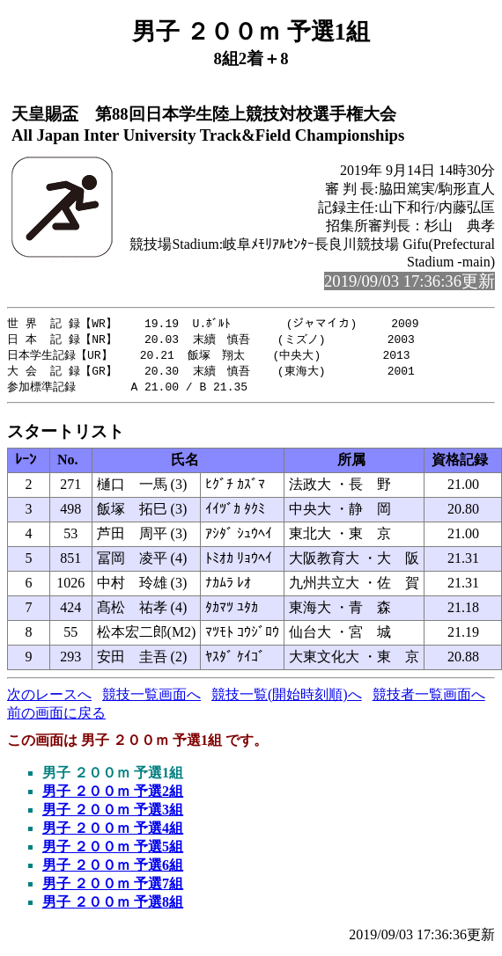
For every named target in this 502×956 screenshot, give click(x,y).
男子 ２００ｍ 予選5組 (112, 850)
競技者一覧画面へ (429, 698)
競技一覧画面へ (151, 698)
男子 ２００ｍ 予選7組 (112, 887)
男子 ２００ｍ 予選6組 (112, 869)
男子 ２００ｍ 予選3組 (112, 813)
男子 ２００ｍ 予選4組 (112, 832)
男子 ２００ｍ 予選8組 (112, 906)
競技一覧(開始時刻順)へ (286, 698)
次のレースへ (49, 698)
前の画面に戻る (56, 717)
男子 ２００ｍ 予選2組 (112, 795)
